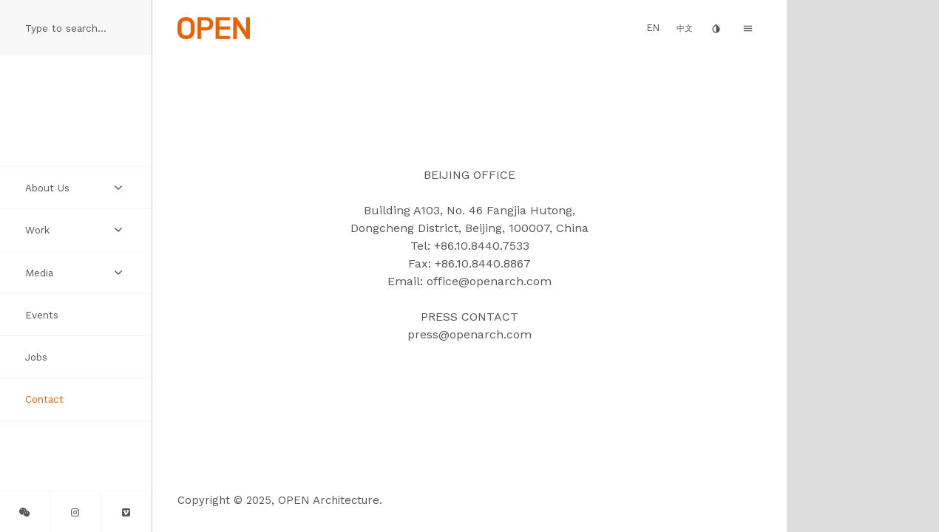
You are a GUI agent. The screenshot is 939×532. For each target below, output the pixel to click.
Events (41, 315)
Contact (44, 399)
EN (653, 27)
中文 (685, 28)
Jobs (36, 357)
